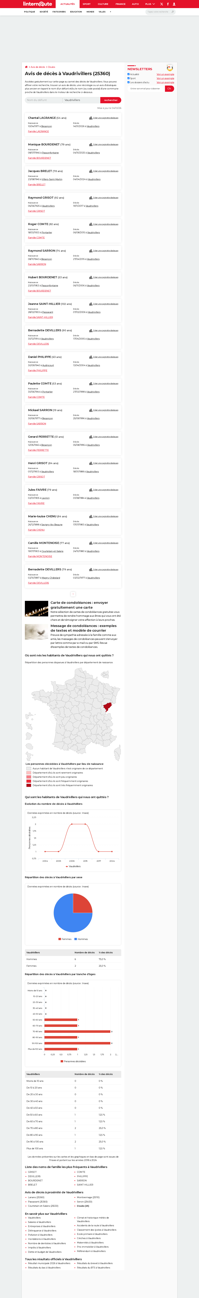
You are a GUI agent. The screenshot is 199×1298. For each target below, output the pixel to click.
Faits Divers (59, 12)
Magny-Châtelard (51, 577)
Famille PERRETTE (38, 450)
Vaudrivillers (93, 126)
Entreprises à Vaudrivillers (42, 1226)
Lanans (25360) (36, 1197)
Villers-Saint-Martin (52, 179)
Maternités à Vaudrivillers (90, 1242)
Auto (135, 4)
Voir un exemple (165, 74)
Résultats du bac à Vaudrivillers (44, 1267)
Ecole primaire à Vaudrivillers (92, 1234)
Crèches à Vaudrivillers (89, 1238)
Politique (29, 12)
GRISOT (32, 1172)
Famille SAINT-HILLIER (40, 317)
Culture (103, 4)
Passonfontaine (50, 152)
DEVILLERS (34, 1176)
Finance (120, 4)
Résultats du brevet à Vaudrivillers (95, 1263)
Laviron (46, 498)
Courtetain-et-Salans (52, 551)
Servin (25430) (84, 1201)
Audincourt (48, 365)
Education (76, 12)
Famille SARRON (37, 264)
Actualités (67, 4)
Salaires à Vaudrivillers (39, 1222)
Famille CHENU (36, 530)
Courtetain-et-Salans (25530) (43, 1206)
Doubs (51, 67)
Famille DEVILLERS (38, 344)
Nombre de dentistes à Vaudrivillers (47, 1243)
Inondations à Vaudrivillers (42, 1239)
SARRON (82, 1180)
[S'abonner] (150, 89)
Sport (87, 4)
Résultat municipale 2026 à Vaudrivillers (49, 1263)
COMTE (81, 1172)
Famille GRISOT (36, 211)
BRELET (32, 1184)
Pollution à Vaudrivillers (40, 1234)
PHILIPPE (82, 1176)
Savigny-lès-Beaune (51, 524)
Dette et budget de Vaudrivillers (44, 1252)
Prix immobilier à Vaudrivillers (93, 1246)
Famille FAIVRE (36, 503)
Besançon (46, 126)
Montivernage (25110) (88, 1197)
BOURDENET (35, 1180)
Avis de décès (38, 67)
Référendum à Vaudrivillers (91, 1251)
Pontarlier (47, 232)
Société (44, 12)
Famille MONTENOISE (40, 556)
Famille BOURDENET (39, 158)
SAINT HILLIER (85, 1184)
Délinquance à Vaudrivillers (42, 1230)
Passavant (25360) (37, 1201)
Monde (90, 12)
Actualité (133, 74)
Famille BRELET (36, 184)
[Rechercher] (160, 12)
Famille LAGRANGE (38, 131)
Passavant (47, 312)
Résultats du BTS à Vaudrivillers (93, 1267)
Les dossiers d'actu (138, 82)
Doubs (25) (83, 1206)
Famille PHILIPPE (37, 370)
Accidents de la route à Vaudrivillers (95, 1225)
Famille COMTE (36, 237)
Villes (102, 12)
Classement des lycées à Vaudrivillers (96, 1229)
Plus (150, 4)
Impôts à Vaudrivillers (39, 1247)
